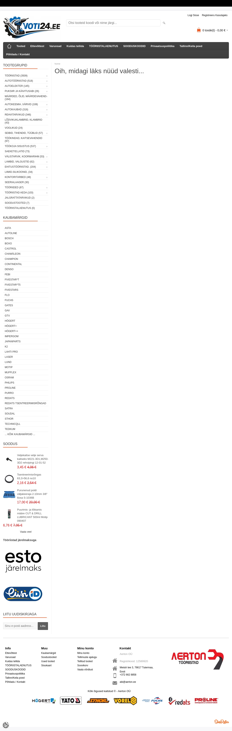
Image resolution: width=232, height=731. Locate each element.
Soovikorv (82, 665)
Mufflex (10, 372)
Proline (10, 387)
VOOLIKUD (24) (14, 127)
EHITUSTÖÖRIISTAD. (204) (20, 166)
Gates (9, 305)
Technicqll (12, 424)
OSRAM (9, 377)
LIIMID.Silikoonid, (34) (19, 172)
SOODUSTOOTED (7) (17, 202)
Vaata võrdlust (85, 669)
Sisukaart (46, 665)
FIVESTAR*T (12, 279)
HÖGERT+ (11, 326)
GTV (7, 315)
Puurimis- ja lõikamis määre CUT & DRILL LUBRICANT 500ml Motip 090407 (32, 515)
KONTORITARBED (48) (18, 177)
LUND (8, 362)
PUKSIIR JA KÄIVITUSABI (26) (22, 91)
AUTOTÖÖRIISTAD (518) (19, 80)
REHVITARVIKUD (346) (18, 114)
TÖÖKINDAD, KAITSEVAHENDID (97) (23, 139)
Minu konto (83, 653)
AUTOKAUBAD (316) (16, 109)
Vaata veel (26, 531)
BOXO (8, 243)
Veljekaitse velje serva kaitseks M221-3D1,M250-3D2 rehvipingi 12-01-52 (32, 459)
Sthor (9, 418)
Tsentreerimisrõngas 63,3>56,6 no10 (29, 476)
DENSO (9, 269)
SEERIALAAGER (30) (17, 182)
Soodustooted (48, 657)
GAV (7, 310)
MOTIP (9, 367)
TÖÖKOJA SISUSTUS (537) (20, 146)
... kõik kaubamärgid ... (20, 434)
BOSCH (9, 238)
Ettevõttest (37, 46)
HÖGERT (10, 320)
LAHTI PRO (11, 351)
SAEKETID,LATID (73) (17, 151)
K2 (6, 346)
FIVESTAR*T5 (12, 284)
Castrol (10, 248)
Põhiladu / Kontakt (18, 54)
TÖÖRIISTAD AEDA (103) (19, 192)
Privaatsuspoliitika (163, 46)
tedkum (10, 429)
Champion (11, 259)
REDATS (10, 398)
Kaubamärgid (48, 653)
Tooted (20, 46)
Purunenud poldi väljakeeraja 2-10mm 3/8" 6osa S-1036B (32, 494)
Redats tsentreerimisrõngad (25, 403)
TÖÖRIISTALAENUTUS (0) (20, 208)
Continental (13, 264)
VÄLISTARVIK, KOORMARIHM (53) (24, 156)
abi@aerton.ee (128, 681)
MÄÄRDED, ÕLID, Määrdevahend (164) (25, 98)
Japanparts (13, 341)
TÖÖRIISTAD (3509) (16, 75)
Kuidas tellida (75, 46)
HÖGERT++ (11, 331)
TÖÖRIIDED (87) (14, 187)
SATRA (9, 408)
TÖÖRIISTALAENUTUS (103, 46)
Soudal (10, 413)
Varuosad (55, 46)
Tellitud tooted (85, 661)
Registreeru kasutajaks (214, 15)
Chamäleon (12, 253)
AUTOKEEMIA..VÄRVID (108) (21, 104)
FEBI (7, 274)
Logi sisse (193, 15)
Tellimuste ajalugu (87, 657)
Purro (9, 393)
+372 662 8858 (128, 674)
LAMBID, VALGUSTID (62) (19, 161)
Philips (9, 382)
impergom (12, 336)
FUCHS (9, 300)
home (57, 63)
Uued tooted (48, 661)
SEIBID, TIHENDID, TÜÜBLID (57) (24, 133)
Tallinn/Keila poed (190, 46)
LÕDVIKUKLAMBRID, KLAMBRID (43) (23, 121)
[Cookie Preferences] (5, 725)
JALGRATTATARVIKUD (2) (19, 197)
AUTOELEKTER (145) (17, 86)
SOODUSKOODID (134, 46)
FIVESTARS (11, 289)
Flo (7, 295)
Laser (9, 356)
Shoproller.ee (221, 722)
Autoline (11, 233)
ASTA (8, 228)
